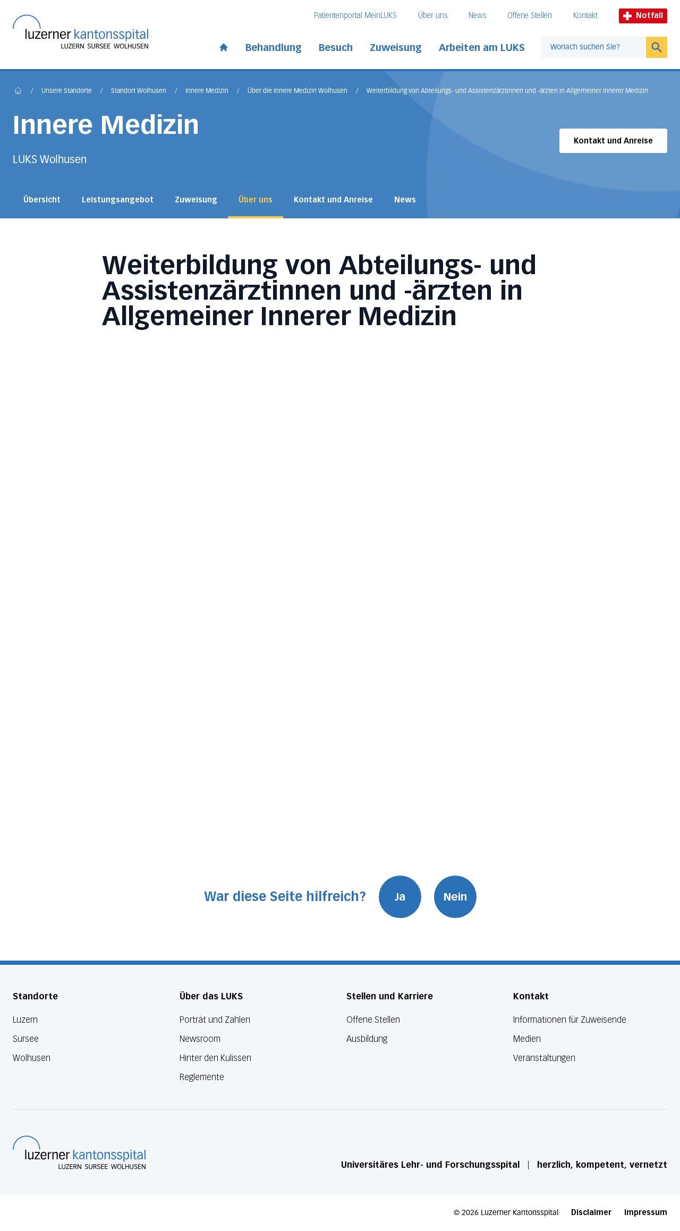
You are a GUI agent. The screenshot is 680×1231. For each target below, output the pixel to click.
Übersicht (42, 200)
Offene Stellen (529, 15)
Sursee (26, 1039)
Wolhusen (31, 1058)
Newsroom (200, 1039)
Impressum (645, 1212)
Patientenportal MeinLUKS (355, 15)
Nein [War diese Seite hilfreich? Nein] (455, 896)
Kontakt (585, 15)
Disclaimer (591, 1212)
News (477, 15)
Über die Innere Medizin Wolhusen (297, 91)
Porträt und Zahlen (215, 1020)
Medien (527, 1039)
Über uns (432, 15)
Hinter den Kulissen (215, 1058)
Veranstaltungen (544, 1058)
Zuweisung (396, 48)
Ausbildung (366, 1039)
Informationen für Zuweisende (569, 1020)
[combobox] (594, 47)
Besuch (336, 48)
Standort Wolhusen (138, 91)
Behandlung (273, 48)
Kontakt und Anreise (613, 141)
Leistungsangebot (118, 200)
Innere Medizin (206, 91)
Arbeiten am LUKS (482, 48)
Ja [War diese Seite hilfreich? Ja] (400, 896)
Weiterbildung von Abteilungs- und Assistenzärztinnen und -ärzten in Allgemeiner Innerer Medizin (507, 91)
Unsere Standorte (66, 91)
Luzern (25, 1020)
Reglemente (202, 1077)
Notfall (643, 15)
